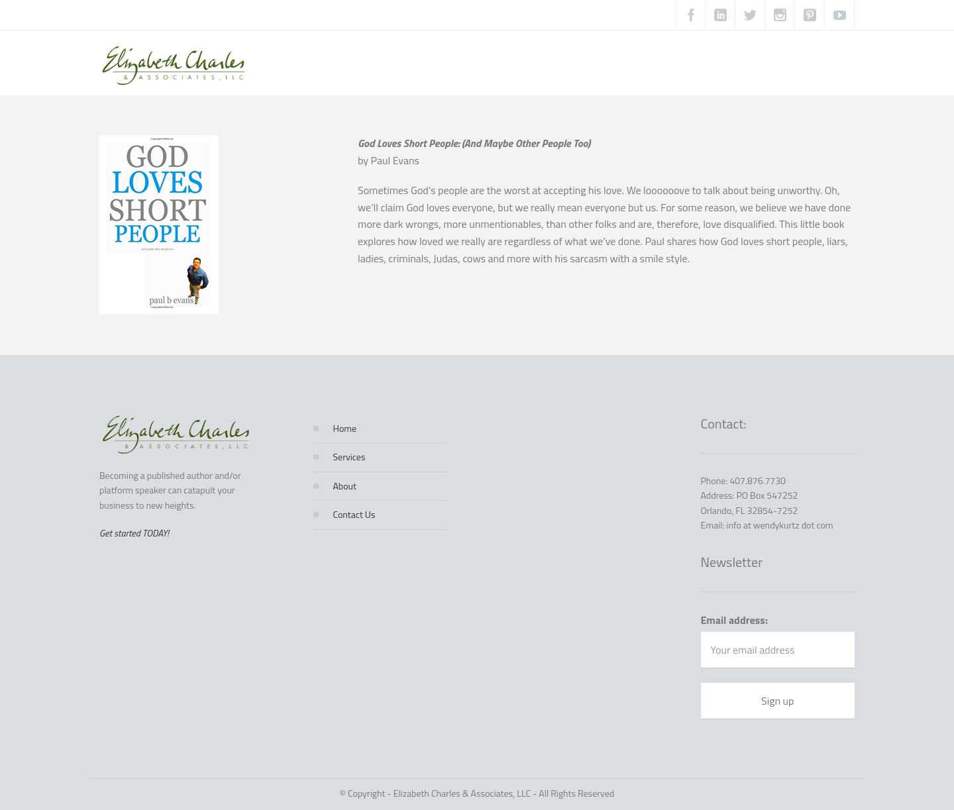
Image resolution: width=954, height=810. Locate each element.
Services (349, 457)
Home (345, 428)
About (344, 486)
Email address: (734, 620)
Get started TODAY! (134, 533)
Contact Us (354, 514)
